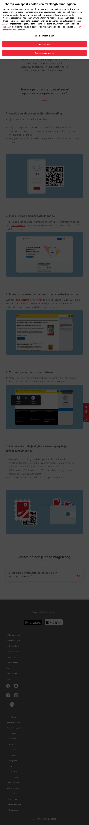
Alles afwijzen (44, 40)
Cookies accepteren (44, 48)
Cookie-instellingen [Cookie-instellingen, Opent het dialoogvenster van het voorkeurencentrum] (44, 31)
